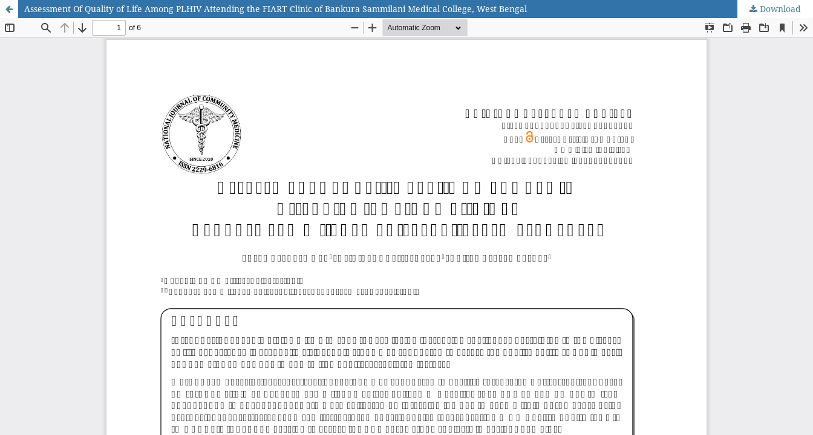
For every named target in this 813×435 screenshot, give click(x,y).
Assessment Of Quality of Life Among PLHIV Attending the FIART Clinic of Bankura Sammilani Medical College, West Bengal (275, 8)
